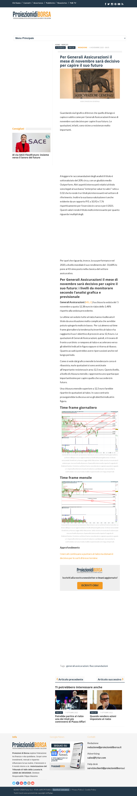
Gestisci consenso (61, 789)
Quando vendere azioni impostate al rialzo (103, 717)
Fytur (50, 793)
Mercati (65, 45)
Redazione (82, 47)
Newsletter (62, 3)
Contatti (27, 3)
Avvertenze (38, 3)
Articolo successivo (109, 679)
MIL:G (88, 302)
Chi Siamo (16, 3)
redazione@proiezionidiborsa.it (104, 747)
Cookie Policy (90, 789)
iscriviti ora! (90, 585)
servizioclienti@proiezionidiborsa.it (106, 768)
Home (57, 45)
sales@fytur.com (96, 757)
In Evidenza (60, 47)
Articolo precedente (70, 679)
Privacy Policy (77, 789)
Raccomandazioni (99, 665)
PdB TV (73, 3)
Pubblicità (50, 3)
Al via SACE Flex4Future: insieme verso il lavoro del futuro (30, 156)
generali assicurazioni (77, 665)
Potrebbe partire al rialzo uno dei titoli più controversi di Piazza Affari (70, 719)
